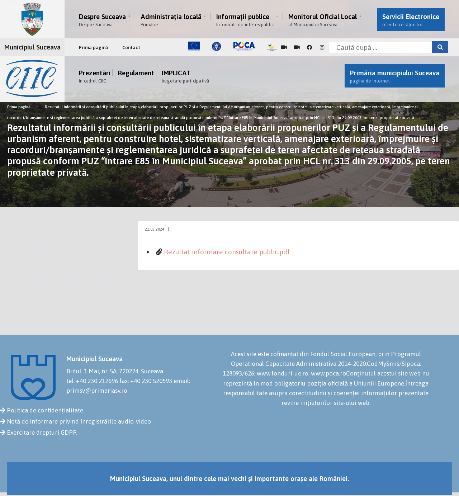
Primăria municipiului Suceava (394, 76)
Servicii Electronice (410, 20)
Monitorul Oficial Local (322, 20)
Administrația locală (171, 20)
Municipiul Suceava (32, 47)
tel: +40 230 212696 (92, 380)
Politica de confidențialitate (45, 410)
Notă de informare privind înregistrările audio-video (79, 421)
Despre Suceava (102, 20)
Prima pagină (93, 47)
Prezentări (94, 76)
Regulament (136, 74)
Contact (131, 47)
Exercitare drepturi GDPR (42, 432)
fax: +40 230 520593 (145, 380)
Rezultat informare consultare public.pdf (227, 252)
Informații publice (245, 20)
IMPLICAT (185, 76)
